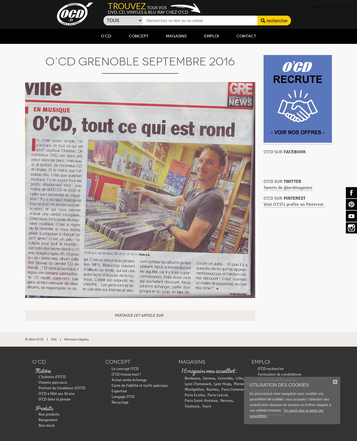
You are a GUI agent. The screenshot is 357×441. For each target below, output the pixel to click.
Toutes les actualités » (329, 6)
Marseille (241, 384)
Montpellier (194, 389)
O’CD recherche (271, 368)
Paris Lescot (218, 395)
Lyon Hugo (222, 384)
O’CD (106, 36)
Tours (206, 406)
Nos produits (48, 414)
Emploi (211, 36)
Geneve (209, 378)
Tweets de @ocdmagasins (288, 187)
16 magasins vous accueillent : (209, 371)
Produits (44, 409)
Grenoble (225, 378)
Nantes (212, 389)
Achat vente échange (129, 380)
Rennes (226, 400)
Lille (239, 378)
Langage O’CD (123, 396)
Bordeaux (192, 378)
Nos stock (46, 425)
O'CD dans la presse (54, 399)
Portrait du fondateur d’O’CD (61, 388)
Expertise (119, 391)
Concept (138, 36)
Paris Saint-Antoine (201, 400)
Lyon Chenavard (198, 384)
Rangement (47, 420)
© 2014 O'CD (34, 339)
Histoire (43, 371)
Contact (246, 36)
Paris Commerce (234, 389)
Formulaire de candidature (279, 374)
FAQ (54, 339)
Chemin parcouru (52, 382)
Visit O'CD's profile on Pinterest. (294, 204)
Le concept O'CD (125, 368)
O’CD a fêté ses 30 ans (56, 393)
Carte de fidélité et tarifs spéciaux (140, 385)
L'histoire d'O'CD (52, 377)
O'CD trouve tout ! (126, 374)
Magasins (176, 36)
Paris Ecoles (195, 395)
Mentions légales (76, 339)
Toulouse (192, 406)
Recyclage (120, 402)
